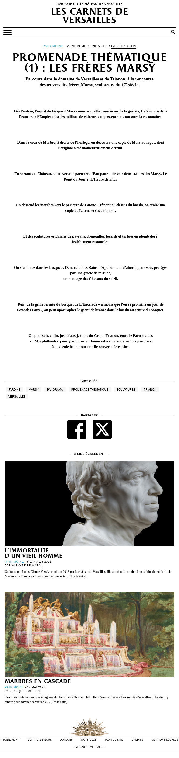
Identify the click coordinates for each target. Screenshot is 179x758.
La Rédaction (123, 46)
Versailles (16, 396)
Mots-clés (89, 739)
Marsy (34, 389)
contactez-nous (40, 739)
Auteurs (66, 739)
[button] (173, 32)
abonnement (10, 739)
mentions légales (165, 739)
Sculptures (126, 389)
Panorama (55, 389)
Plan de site (114, 739)
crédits (137, 739)
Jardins (14, 389)
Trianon (150, 389)
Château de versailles (89, 747)
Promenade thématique (89, 389)
